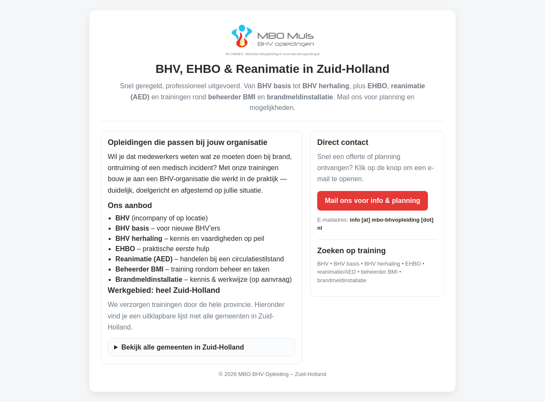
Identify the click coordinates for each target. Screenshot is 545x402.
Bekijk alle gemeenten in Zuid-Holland (182, 347)
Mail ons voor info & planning (372, 200)
